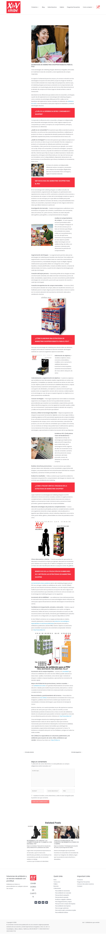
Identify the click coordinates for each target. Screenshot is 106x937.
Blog (47, 7)
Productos (39, 7)
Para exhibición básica (61, 915)
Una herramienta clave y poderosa (41, 583)
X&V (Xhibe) (43, 697)
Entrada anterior (29, 752)
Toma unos (57, 885)
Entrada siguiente (76, 752)
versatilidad (65, 671)
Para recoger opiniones (62, 911)
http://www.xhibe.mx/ (39, 630)
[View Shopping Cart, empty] (97, 7)
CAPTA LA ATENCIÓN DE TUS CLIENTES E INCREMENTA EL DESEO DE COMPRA (64, 844)
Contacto (80, 883)
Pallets (55, 887)
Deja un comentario (32, 847)
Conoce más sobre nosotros (85, 887)
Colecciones (57, 891)
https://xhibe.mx (55, 740)
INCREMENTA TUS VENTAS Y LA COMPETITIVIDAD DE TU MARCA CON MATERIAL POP (38, 844)
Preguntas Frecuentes (74, 7)
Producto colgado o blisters (63, 903)
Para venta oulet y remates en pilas (65, 913)
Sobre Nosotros (54, 7)
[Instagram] (43, 905)
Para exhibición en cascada (63, 896)
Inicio (55, 883)
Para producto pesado (61, 900)
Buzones (56, 889)
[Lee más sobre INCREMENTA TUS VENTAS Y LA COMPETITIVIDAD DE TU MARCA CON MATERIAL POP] (39, 834)
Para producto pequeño (62, 898)
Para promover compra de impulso (65, 907)
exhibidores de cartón (40, 685)
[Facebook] (36, 905)
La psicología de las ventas (70, 849)
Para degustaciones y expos (63, 905)
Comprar (79, 889)
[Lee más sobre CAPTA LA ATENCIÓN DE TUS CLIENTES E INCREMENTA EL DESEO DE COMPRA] (66, 834)
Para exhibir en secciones (62, 894)
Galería (64, 7)
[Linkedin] (46, 905)
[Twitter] (39, 905)
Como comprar (87, 7)
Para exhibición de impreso (63, 909)
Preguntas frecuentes (83, 885)
